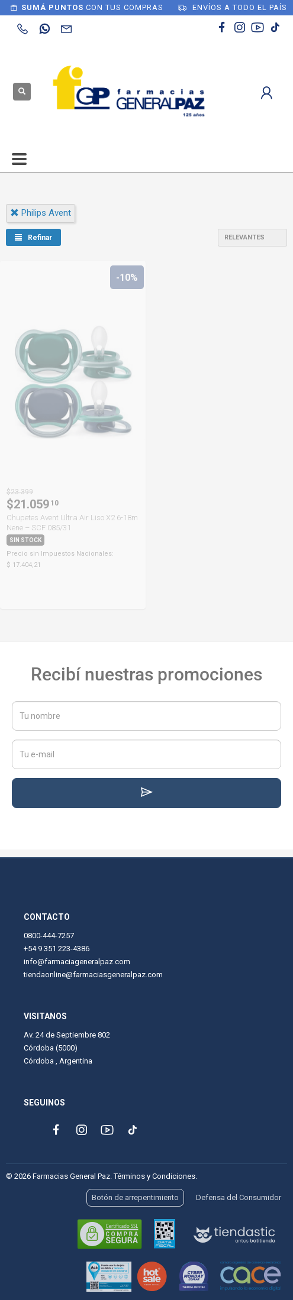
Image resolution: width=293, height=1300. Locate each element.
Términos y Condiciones (154, 1176)
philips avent (40, 213)
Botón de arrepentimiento (135, 1197)
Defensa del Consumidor (238, 1197)
